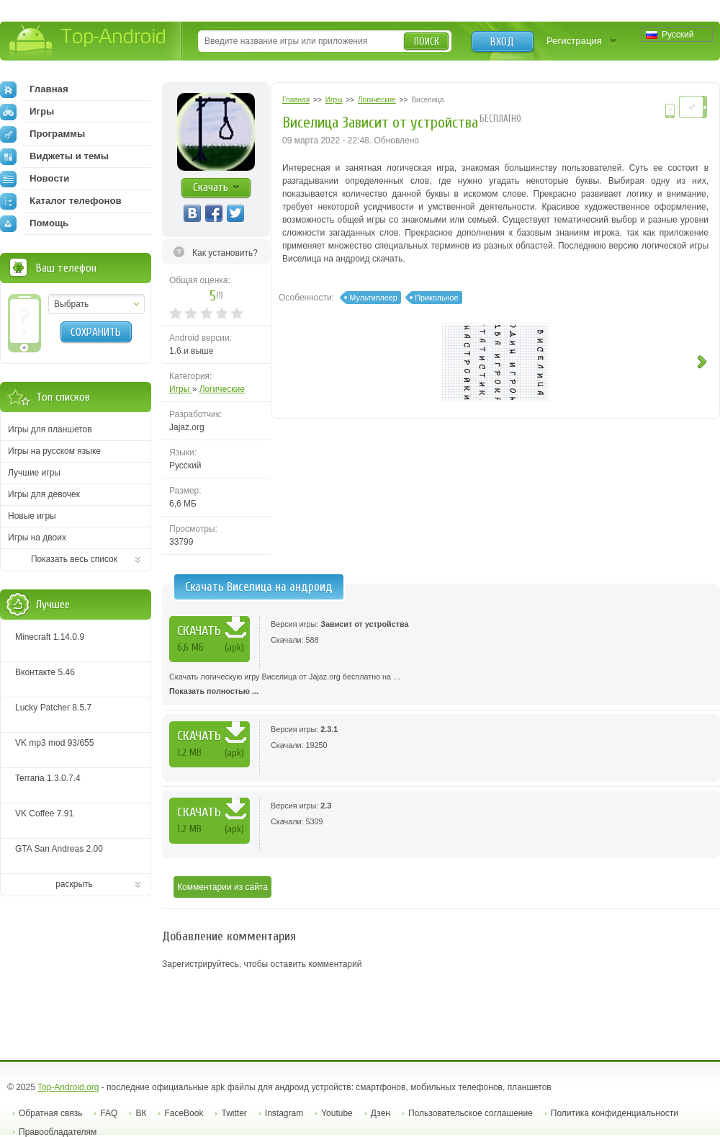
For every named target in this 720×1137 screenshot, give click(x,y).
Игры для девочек (44, 494)
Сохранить (96, 332)
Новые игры (32, 516)
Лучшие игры (34, 473)
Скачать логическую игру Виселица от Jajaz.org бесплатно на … (441, 685)
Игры (180, 389)
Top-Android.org (68, 1087)
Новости (34, 179)
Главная (34, 89)
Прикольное (436, 297)
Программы (42, 134)
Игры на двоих (37, 537)
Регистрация (574, 40)
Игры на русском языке (54, 451)
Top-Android (88, 42)
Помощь (34, 223)
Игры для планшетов (50, 429)
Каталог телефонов (61, 201)
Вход (502, 41)
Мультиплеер (373, 297)
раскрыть (74, 884)
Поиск (426, 41)
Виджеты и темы (54, 156)
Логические (222, 389)
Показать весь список (74, 559)
